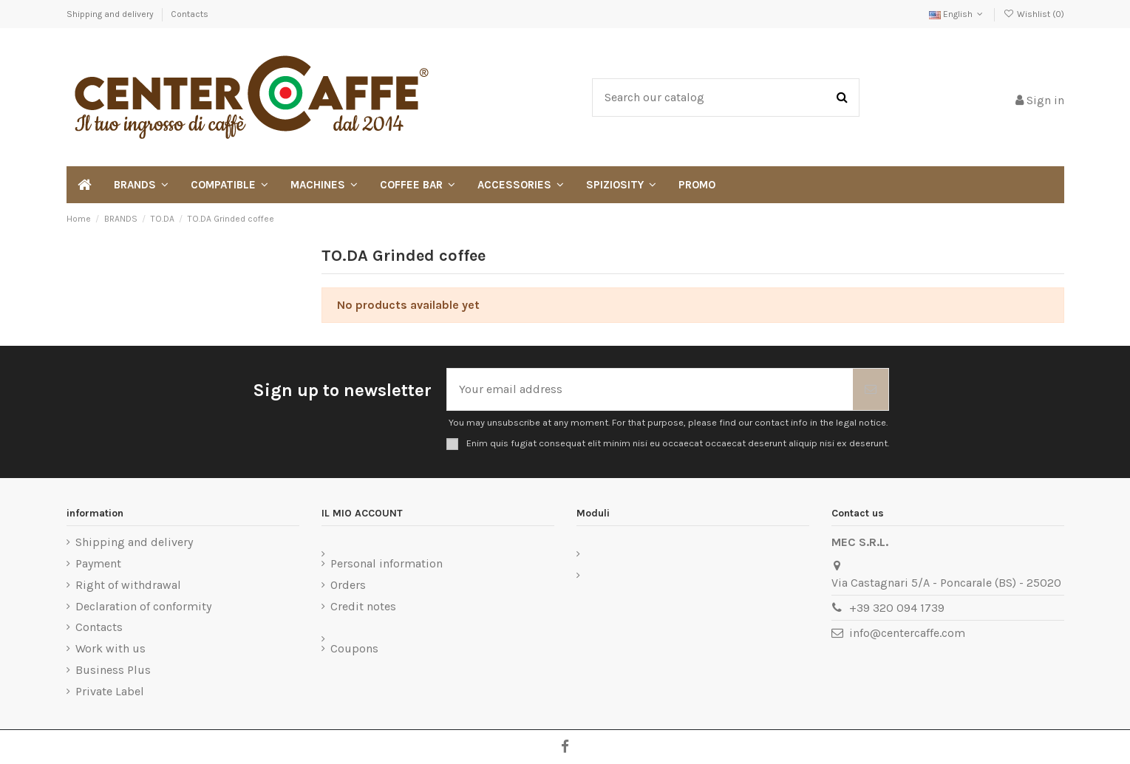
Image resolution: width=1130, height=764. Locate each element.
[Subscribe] (870, 389)
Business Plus (113, 670)
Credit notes (363, 606)
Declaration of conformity (143, 606)
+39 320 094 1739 (896, 608)
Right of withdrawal (128, 585)
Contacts (189, 14)
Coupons (354, 648)
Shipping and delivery (111, 14)
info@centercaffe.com (907, 633)
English (957, 14)
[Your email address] (650, 389)
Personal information (386, 563)
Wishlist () (1033, 14)
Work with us (110, 648)
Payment (98, 563)
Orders (348, 585)
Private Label (109, 691)
